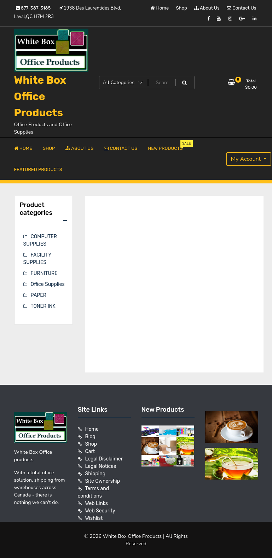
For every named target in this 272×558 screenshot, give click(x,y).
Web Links (96, 503)
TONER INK (43, 306)
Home (160, 8)
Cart (90, 451)
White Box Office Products (40, 96)
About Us (207, 8)
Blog (90, 437)
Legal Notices (100, 466)
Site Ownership (102, 481)
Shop (181, 8)
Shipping (95, 474)
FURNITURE (44, 273)
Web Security (100, 511)
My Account (246, 159)
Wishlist (94, 518)
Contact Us (241, 8)
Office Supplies (48, 284)
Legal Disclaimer (104, 459)
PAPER (38, 295)
